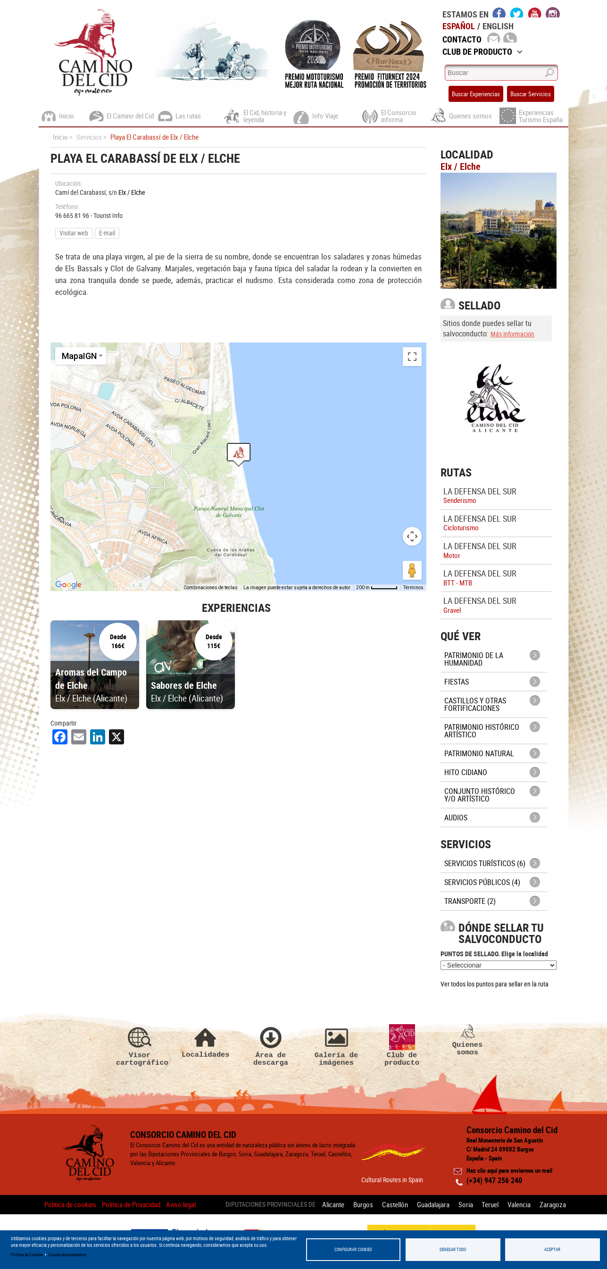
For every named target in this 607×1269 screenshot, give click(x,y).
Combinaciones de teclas (210, 587)
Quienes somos (467, 1040)
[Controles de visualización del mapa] (412, 536)
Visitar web (73, 232)
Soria (465, 1204)
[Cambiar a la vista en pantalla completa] (412, 356)
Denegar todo (453, 1249)
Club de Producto (482, 51)
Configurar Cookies (353, 1249)
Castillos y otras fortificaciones (475, 704)
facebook (499, 12)
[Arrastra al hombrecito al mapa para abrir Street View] (412, 570)
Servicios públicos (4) (482, 882)
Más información (512, 333)
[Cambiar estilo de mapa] (80, 356)
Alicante (333, 1204)
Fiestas (456, 681)
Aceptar (552, 1249)
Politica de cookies (70, 1204)
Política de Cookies (27, 1254)
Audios (455, 817)
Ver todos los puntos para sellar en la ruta (495, 983)
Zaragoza (553, 1204)
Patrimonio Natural (479, 753)
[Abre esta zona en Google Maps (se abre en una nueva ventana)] (68, 585)
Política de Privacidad (131, 1204)
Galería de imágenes (336, 1045)
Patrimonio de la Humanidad (473, 659)
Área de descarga (270, 1045)
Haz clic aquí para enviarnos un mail (509, 1170)
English (498, 26)
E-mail (107, 232)
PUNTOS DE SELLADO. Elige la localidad (494, 953)
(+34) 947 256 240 (494, 1180)
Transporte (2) (470, 901)
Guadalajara (432, 1204)
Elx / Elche (131, 192)
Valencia (519, 1204)
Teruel (490, 1204)
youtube (535, 12)
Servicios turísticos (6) (484, 863)
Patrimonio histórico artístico (481, 731)
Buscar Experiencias (476, 94)
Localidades (205, 1041)
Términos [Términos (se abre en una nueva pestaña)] (413, 587)
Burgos (363, 1204)
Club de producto (401, 1045)
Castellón (394, 1204)
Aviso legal (181, 1204)
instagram (553, 12)
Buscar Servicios (530, 94)
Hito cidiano (465, 772)
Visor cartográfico (139, 1045)
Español (458, 26)
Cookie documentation (67, 1254)
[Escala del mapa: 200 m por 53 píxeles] (376, 587)
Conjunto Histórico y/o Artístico (479, 795)
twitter (517, 12)
